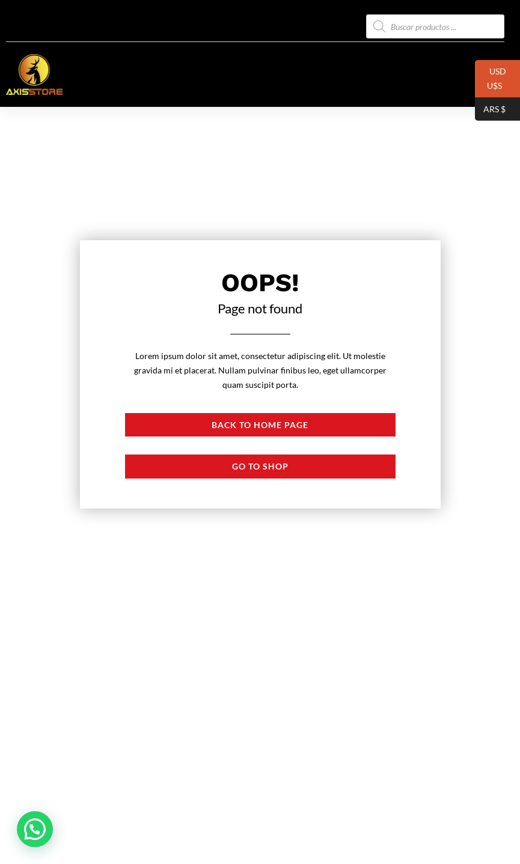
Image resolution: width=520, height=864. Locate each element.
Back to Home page (260, 425)
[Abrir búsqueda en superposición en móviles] (435, 26)
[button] (35, 829)
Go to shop (260, 466)
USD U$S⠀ (491, 82)
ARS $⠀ (493, 109)
